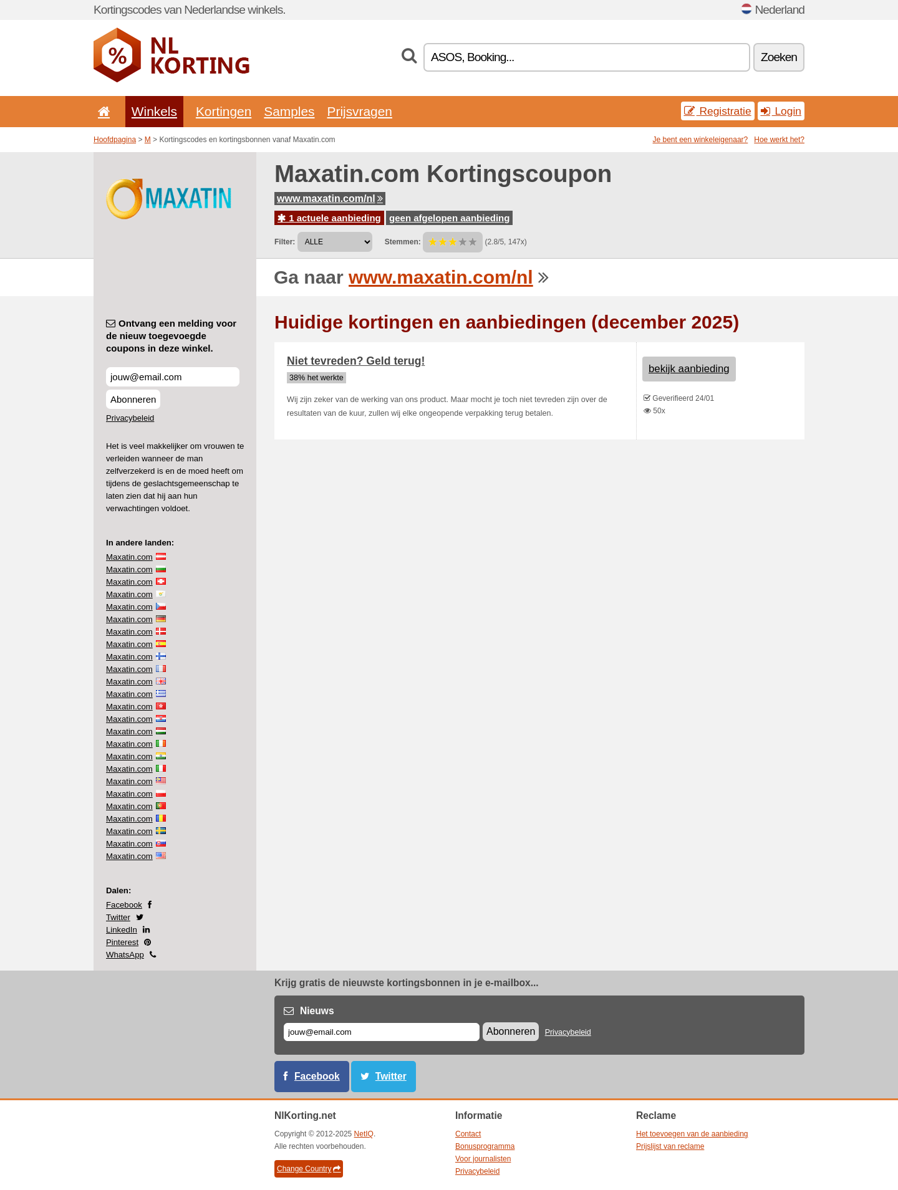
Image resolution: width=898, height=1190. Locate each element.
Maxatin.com (129, 557)
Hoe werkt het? (779, 139)
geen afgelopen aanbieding (449, 218)
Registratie (717, 111)
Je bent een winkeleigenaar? (700, 139)
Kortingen (223, 111)
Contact (468, 1134)
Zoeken (779, 57)
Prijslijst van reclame (670, 1146)
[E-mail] (382, 1032)
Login (781, 111)
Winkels (154, 111)
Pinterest (122, 942)
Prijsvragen (359, 111)
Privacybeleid (130, 418)
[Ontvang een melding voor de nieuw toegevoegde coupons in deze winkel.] (172, 376)
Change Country (308, 1168)
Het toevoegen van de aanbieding (692, 1134)
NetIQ (364, 1134)
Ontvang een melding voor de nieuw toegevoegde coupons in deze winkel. (171, 335)
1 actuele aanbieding (329, 218)
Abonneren (133, 399)
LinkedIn (121, 929)
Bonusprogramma (484, 1146)
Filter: (284, 242)
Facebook (124, 904)
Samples (289, 111)
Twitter (118, 917)
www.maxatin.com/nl (330, 198)
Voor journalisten (483, 1158)
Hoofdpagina (115, 139)
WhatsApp (125, 954)
